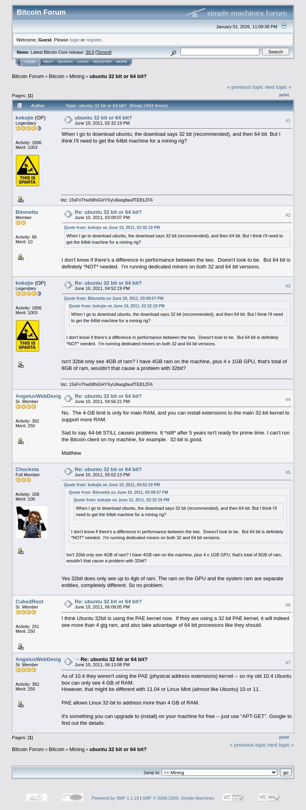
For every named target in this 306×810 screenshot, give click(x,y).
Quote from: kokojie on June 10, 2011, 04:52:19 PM (112, 485)
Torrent (103, 52)
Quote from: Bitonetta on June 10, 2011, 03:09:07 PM (114, 298)
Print (284, 94)
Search (65, 62)
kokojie (24, 118)
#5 (288, 472)
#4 (288, 399)
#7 (288, 662)
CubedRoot (29, 602)
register (93, 39)
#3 (288, 286)
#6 (288, 605)
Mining (76, 76)
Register (102, 62)
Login (82, 62)
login (75, 39)
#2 (288, 215)
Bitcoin (57, 76)
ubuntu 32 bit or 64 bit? (118, 76)
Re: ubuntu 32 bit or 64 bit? (108, 212)
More (121, 62)
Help (48, 62)
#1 (288, 120)
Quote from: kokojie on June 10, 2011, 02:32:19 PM (112, 227)
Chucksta (27, 469)
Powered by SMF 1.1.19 (115, 798)
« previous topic (245, 87)
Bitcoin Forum (28, 76)
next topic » (278, 87)
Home (30, 62)
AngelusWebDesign (40, 396)
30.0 (90, 52)
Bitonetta (27, 212)
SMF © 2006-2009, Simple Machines (178, 798)
